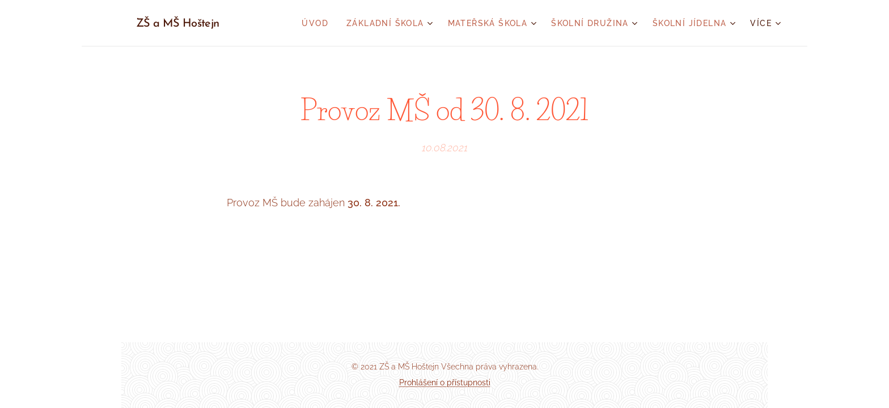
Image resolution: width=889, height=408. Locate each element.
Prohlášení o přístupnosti (444, 382)
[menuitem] (318, 23)
